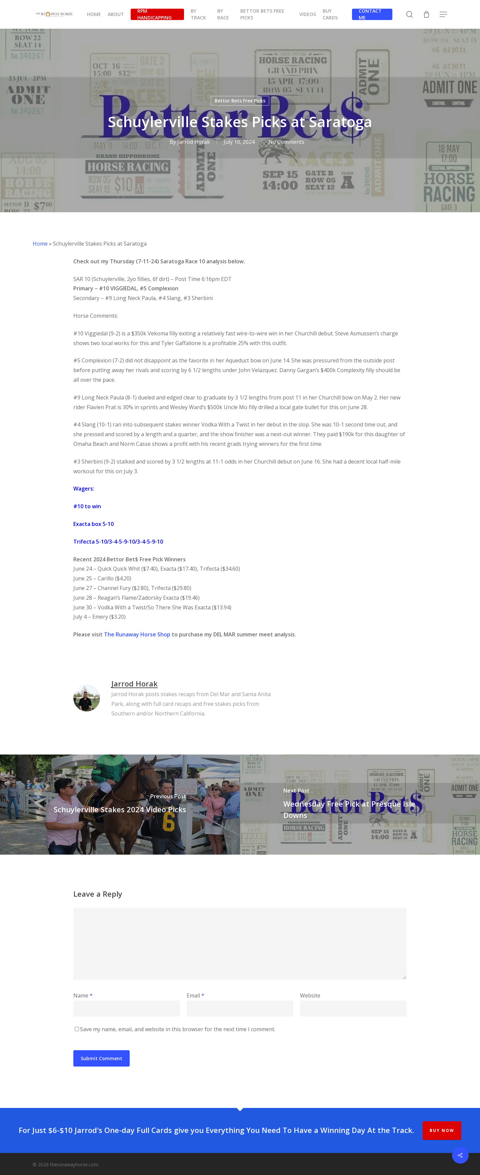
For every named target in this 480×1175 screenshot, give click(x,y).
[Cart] (426, 14)
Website (310, 995)
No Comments (286, 141)
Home (40, 243)
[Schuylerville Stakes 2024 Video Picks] (120, 805)
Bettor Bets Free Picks (240, 100)
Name (83, 995)
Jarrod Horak (193, 141)
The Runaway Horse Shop (137, 634)
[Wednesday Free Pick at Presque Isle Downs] (360, 805)
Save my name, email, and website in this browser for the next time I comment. (177, 1029)
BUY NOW (442, 1130)
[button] (444, 14)
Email (195, 995)
